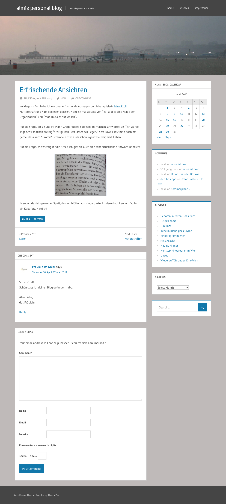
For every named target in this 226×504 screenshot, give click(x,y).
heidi (64, 98)
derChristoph (168, 179)
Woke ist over (179, 164)
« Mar (159, 137)
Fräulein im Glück (43, 267)
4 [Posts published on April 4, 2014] (189, 108)
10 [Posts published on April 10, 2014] (181, 114)
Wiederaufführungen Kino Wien (179, 260)
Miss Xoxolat (167, 240)
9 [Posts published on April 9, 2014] (174, 114)
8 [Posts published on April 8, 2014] (167, 114)
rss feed (184, 8)
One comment (83, 98)
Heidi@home (168, 221)
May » (168, 137)
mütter (38, 219)
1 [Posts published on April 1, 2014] (167, 108)
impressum (201, 8)
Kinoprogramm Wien (172, 235)
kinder (26, 219)
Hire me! (165, 226)
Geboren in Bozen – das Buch (177, 216)
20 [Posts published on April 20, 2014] (203, 120)
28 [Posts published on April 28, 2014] (160, 132)
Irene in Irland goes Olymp (176, 230)
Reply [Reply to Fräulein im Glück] (22, 312)
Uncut (164, 255)
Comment (25, 353)
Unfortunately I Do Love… (186, 174)
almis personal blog (39, 7)
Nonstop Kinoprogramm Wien (178, 250)
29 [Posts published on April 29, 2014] (167, 132)
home (170, 8)
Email (22, 422)
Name (22, 410)
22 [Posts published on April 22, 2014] (167, 126)
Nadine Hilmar (169, 245)
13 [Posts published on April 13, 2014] (203, 114)
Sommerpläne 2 (180, 189)
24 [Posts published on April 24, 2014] (181, 126)
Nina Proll (120, 106)
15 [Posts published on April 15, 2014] (167, 120)
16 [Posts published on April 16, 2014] (174, 120)
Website (23, 434)
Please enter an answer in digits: (38, 445)
